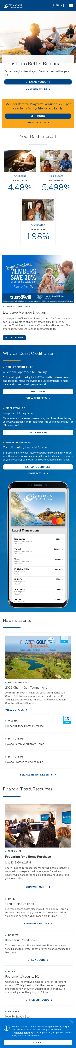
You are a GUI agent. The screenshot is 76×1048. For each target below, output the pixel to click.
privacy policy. (22, 1032)
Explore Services (38, 467)
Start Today (14, 337)
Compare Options (36, 923)
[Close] (72, 1022)
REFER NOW (38, 116)
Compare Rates (36, 88)
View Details (36, 122)
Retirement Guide (36, 999)
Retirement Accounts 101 (22, 976)
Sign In (58, 5)
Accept (38, 1042)
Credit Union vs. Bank (19, 904)
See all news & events (36, 774)
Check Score (37, 960)
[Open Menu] (70, 5)
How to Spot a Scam (19, 1016)
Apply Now (38, 391)
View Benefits (36, 398)
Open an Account (38, 82)
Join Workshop (36, 887)
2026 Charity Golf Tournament (26, 687)
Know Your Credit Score (21, 940)
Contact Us (36, 473)
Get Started (38, 432)
